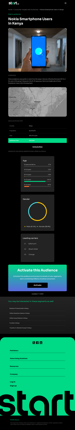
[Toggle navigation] (65, 3)
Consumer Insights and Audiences (26, 10)
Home (10, 10)
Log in (12, 382)
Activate (37, 285)
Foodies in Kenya (14, 323)
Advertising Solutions (18, 358)
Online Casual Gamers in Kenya (18, 318)
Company (14, 374)
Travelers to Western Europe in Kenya (20, 328)
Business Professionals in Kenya (19, 308)
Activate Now (37, 147)
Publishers (14, 351)
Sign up (13, 386)
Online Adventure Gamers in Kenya (20, 313)
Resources (14, 366)
